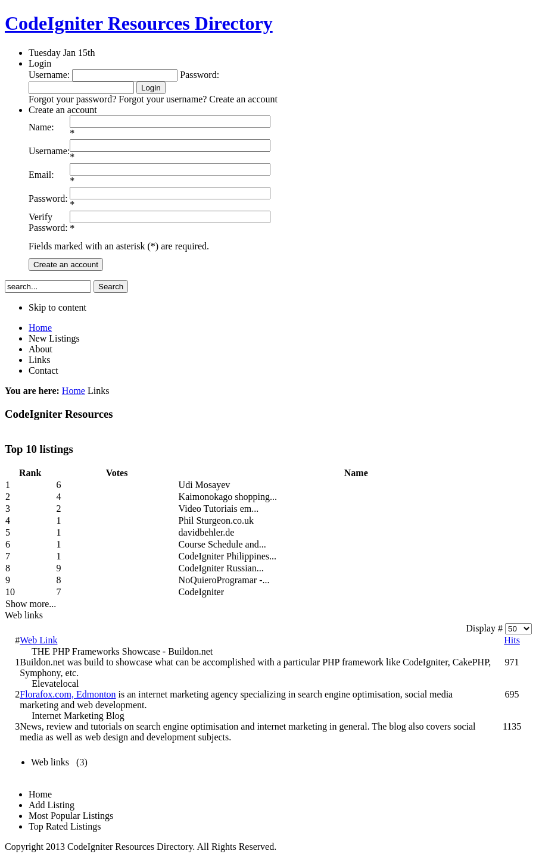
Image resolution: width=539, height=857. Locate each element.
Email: (41, 175)
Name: (41, 127)
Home (73, 391)
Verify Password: (48, 222)
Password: (48, 198)
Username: (49, 151)
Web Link (38, 640)
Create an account (65, 264)
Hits (512, 640)
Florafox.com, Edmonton (68, 694)
